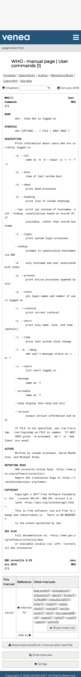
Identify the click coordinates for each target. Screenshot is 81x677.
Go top (40, 664)
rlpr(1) (50, 613)
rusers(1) (46, 617)
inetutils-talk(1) (59, 599)
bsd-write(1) (42, 590)
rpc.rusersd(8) (65, 613)
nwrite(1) (52, 608)
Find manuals (40, 655)
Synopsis (9, 75)
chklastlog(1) (61, 590)
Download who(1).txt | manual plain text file (40, 645)
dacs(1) (57, 595)
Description (27, 75)
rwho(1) (59, 617)
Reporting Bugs (62, 75)
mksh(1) (51, 604)
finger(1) (69, 595)
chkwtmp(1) (42, 595)
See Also (26, 80)
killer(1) (39, 604)
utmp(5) (53, 621)
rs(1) (36, 617)
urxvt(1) (71, 617)
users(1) (40, 621)
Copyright (10, 80)
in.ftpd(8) (40, 599)
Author (43, 75)
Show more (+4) (62, 627)
